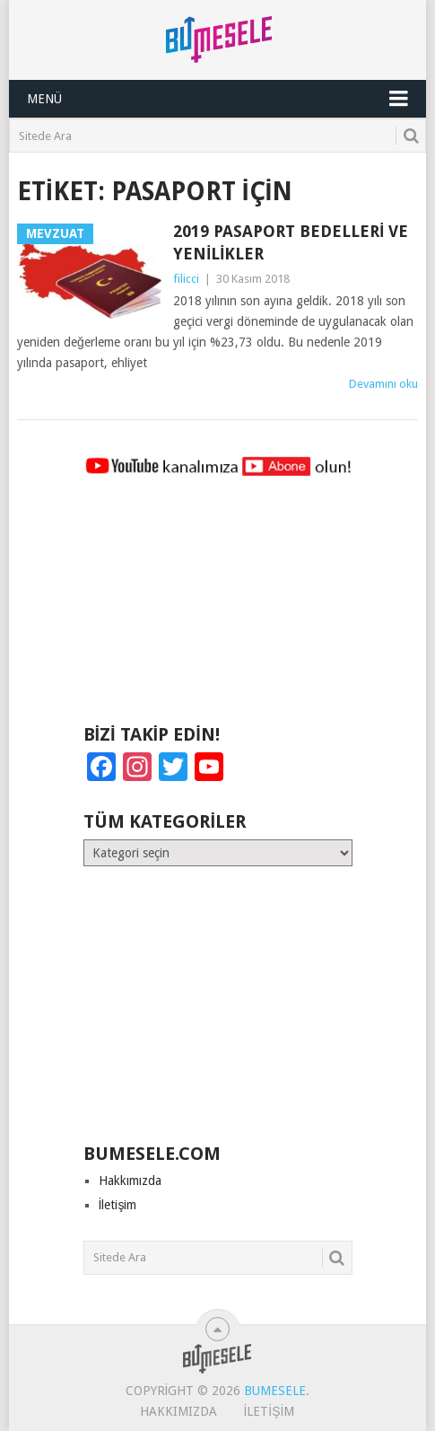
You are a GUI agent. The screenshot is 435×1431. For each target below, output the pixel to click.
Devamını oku (383, 384)
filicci (186, 278)
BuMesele (275, 1390)
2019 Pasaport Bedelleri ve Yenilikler (290, 242)
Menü (44, 99)
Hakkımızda (130, 1180)
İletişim (118, 1205)
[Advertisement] (217, 608)
